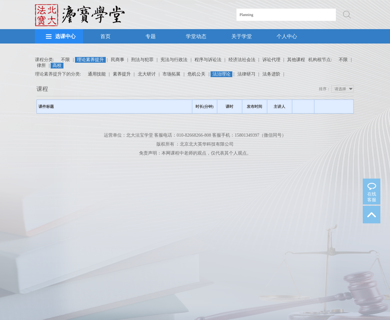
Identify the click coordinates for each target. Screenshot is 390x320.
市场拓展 (171, 74)
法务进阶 (271, 74)
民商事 (117, 59)
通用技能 (97, 74)
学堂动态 (196, 36)
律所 (41, 65)
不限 (65, 59)
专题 (150, 36)
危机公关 (196, 74)
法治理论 (221, 74)
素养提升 (122, 74)
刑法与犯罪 (142, 59)
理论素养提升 (90, 59)
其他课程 (296, 59)
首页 (105, 36)
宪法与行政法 (174, 59)
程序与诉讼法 (208, 59)
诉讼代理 (271, 59)
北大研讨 (147, 74)
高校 (57, 65)
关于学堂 (241, 36)
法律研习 (246, 74)
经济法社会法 (241, 59)
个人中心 (287, 36)
